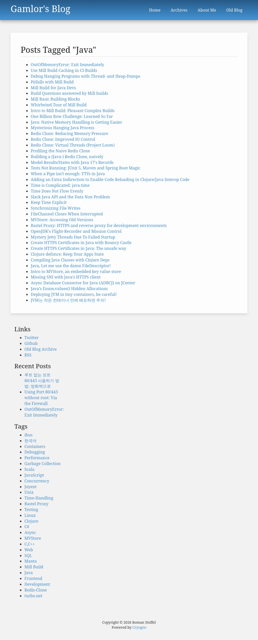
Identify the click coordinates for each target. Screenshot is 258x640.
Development (37, 584)
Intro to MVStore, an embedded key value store (76, 271)
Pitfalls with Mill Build (52, 82)
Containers (34, 446)
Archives (179, 10)
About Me (207, 10)
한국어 (30, 440)
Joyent (30, 486)
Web (28, 550)
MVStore (32, 538)
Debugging (34, 452)
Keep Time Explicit (49, 202)
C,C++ (29, 544)
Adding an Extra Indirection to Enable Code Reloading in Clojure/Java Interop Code (110, 179)
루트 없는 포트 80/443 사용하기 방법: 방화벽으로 (41, 380)
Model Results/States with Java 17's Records (72, 162)
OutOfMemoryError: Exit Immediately (67, 64)
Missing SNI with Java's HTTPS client (66, 277)
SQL (28, 555)
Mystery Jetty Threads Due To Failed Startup (73, 237)
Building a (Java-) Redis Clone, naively (67, 156)
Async (30, 532)
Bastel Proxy (36, 504)
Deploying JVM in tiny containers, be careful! (74, 294)
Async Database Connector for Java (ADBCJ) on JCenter (83, 283)
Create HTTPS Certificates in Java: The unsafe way (78, 248)
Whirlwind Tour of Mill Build (59, 105)
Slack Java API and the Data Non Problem (70, 197)
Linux (30, 515)
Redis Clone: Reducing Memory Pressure (69, 133)
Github (31, 343)
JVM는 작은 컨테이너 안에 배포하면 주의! (68, 300)
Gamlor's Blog (40, 8)
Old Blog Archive (40, 349)
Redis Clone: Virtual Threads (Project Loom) (73, 145)
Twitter (31, 337)
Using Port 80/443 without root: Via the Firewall (41, 397)
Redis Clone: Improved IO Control (63, 139)
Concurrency (36, 481)
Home (154, 10)
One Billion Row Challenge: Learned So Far (72, 116)
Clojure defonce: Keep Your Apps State (67, 254)
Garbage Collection (42, 463)
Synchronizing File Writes (55, 208)
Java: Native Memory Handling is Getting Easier (76, 122)
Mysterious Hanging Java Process (62, 127)
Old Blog (234, 10)
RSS (27, 355)
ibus (28, 435)
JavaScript (34, 475)
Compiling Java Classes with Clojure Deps (70, 260)
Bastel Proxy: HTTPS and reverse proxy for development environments (99, 225)
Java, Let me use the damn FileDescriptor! (71, 265)
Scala (29, 469)
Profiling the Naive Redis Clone (60, 151)
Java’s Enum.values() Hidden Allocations (69, 288)
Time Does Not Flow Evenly (57, 191)
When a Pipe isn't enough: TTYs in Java (68, 173)
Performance (36, 458)
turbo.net (33, 596)
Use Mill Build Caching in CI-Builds (64, 70)
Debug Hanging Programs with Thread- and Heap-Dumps (85, 76)
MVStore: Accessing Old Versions (62, 219)
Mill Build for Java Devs (53, 87)
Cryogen (139, 627)
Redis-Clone (35, 590)
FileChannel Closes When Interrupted (67, 214)
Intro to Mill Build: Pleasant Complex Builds (72, 110)
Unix (29, 492)
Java (28, 572)
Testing (31, 509)
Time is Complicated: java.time (60, 185)
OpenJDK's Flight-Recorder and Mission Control (76, 231)
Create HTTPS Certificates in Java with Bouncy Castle (81, 242)
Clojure (31, 521)
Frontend (33, 578)
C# (26, 526)
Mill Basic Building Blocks (55, 99)
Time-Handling (38, 498)
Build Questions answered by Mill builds (69, 93)
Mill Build (33, 567)
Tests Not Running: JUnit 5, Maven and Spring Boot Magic (85, 168)
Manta (30, 561)
